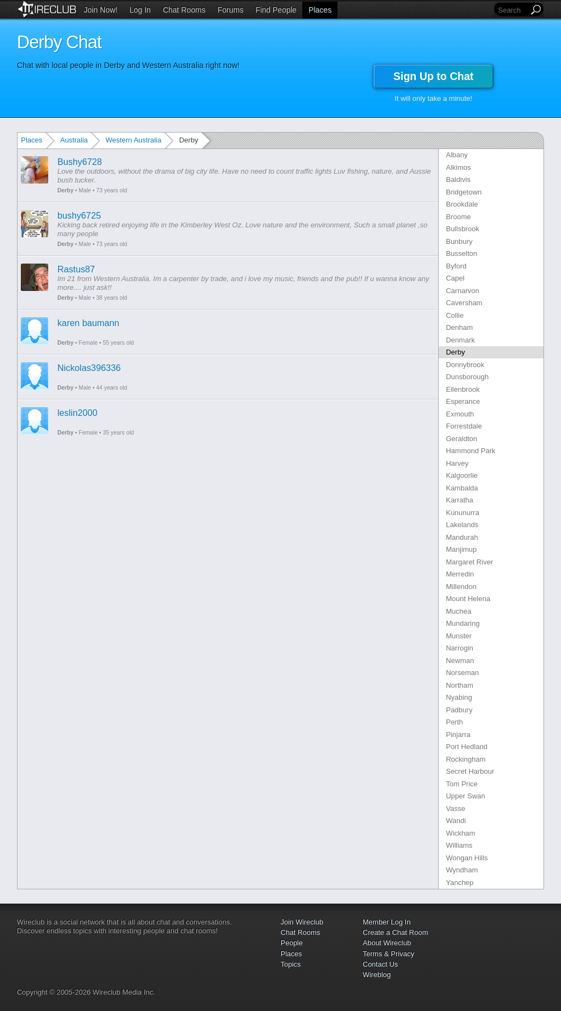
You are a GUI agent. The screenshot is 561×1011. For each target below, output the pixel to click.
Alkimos (458, 167)
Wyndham (462, 870)
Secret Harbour (470, 771)
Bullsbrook (462, 229)
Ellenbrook (462, 389)
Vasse (455, 808)
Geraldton (461, 439)
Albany (457, 155)
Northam (459, 685)
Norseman (462, 673)
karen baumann (88, 323)
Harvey (457, 463)
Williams (459, 845)
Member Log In (386, 922)
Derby (65, 190)
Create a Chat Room (395, 932)
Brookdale (462, 204)
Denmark (460, 340)
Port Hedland (467, 746)
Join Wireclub (301, 922)
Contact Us (380, 964)
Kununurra (462, 513)
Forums (230, 9)
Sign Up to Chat (433, 76)
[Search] (512, 10)
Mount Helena (468, 599)
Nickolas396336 (89, 368)
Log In (140, 9)
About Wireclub (387, 943)
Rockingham (465, 759)
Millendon (461, 586)
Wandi (456, 820)
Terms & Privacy (388, 954)
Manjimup (461, 549)
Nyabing (459, 697)
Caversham (464, 303)
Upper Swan (465, 796)
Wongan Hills (467, 858)
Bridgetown (464, 192)
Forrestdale (464, 426)
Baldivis (458, 179)
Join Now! (100, 9)
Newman (460, 660)
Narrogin (459, 648)
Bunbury (459, 241)
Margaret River (469, 562)
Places (319, 9)
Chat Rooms (184, 9)
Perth (454, 722)
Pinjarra (458, 734)
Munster (459, 636)
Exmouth (460, 414)
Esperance (463, 401)
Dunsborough (467, 377)
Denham (459, 327)
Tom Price (462, 784)
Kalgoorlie (462, 475)
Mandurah (462, 537)
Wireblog (377, 974)
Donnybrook (465, 365)
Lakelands (462, 525)
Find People (275, 9)
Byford (456, 266)
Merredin (460, 574)
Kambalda (462, 488)
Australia (74, 140)
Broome (458, 217)
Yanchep (459, 882)
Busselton (461, 253)
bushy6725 (79, 215)
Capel (455, 278)
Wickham (460, 833)
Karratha (459, 500)
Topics (290, 964)
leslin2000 (78, 413)
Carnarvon (462, 291)
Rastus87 (76, 269)
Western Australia (134, 140)
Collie (455, 315)
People (291, 943)
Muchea (458, 611)
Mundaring (462, 623)
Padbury (459, 710)
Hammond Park (470, 451)
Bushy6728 (80, 162)
